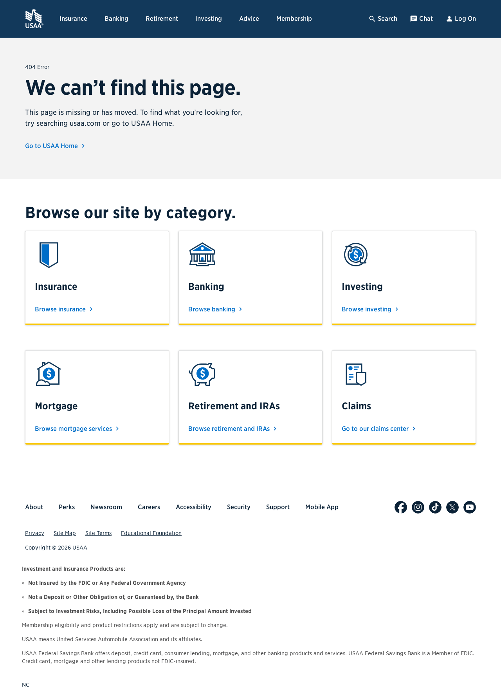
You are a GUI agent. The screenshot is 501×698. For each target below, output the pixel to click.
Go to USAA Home (56, 146)
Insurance (73, 18)
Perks (67, 507)
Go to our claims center (380, 428)
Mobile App (322, 507)
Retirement (162, 18)
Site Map (65, 533)
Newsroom (106, 507)
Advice (249, 18)
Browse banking (216, 309)
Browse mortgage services (78, 428)
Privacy (34, 533)
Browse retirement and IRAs (233, 428)
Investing (208, 18)
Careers (149, 507)
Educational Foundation (151, 533)
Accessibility (193, 507)
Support (278, 507)
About (34, 507)
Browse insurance (65, 309)
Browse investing (371, 309)
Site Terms (98, 533)
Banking (116, 18)
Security (238, 507)
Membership (294, 18)
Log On (460, 19)
